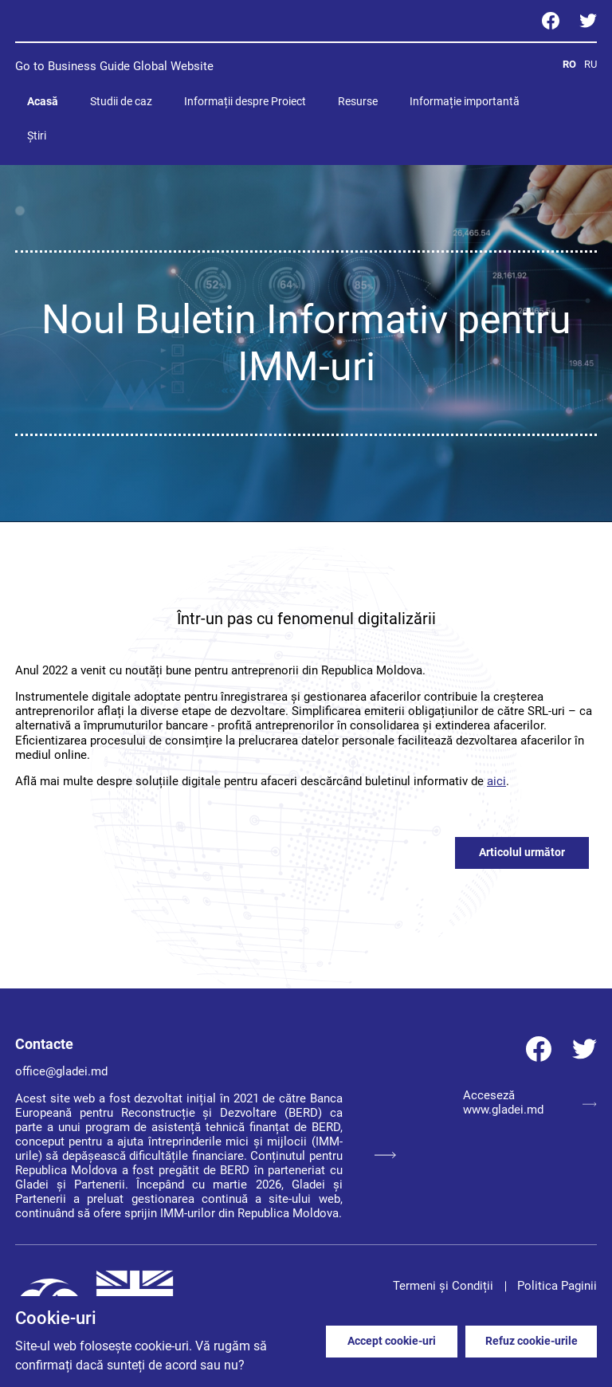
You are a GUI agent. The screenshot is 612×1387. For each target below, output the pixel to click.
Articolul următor (522, 852)
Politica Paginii (557, 1286)
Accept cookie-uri (391, 1340)
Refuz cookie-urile (531, 1340)
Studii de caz (121, 101)
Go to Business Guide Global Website (114, 66)
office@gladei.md (61, 1071)
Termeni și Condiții (443, 1286)
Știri (36, 135)
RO (569, 64)
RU (590, 64)
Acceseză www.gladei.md (530, 1102)
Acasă (42, 101)
